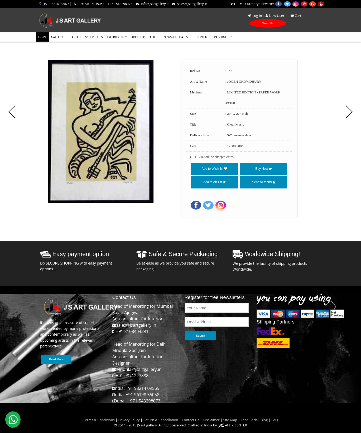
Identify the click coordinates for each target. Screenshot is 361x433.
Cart (293, 15)
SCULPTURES (94, 37)
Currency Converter (252, 4)
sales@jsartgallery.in (189, 4)
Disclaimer (211, 419)
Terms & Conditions (98, 419)
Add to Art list (214, 182)
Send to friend (263, 182)
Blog (264, 419)
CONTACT (203, 37)
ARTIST (76, 37)
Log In (255, 15)
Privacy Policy (129, 419)
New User (275, 15)
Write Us (267, 23)
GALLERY (57, 37)
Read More (56, 359)
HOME (42, 37)
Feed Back (249, 419)
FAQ (274, 419)
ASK (152, 37)
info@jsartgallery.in (152, 4)
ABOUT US (138, 37)
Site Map (229, 419)
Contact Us (190, 419)
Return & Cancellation (160, 419)
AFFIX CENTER (232, 425)
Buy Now (263, 169)
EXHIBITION (115, 37)
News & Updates (176, 37)
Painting (220, 37)
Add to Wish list (214, 169)
